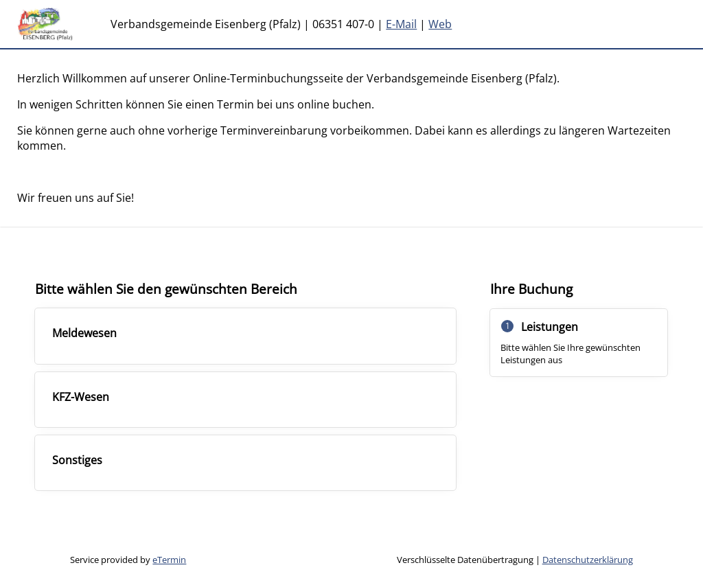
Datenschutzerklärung (587, 559)
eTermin (169, 559)
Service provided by (128, 559)
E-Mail (401, 24)
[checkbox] (245, 336)
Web (440, 24)
